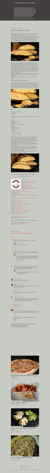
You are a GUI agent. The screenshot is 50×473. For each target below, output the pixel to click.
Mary (15, 315)
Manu (18, 243)
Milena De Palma (17, 238)
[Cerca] (38, 3)
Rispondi (15, 247)
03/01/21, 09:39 (19, 290)
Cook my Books (31, 18)
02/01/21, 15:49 (21, 250)
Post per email (17, 231)
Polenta (31, 233)
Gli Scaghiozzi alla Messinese (20, 212)
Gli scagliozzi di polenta (20, 206)
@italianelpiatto (16, 223)
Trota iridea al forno (18, 403)
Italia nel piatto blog (22, 223)
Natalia (15, 284)
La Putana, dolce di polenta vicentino (22, 191)
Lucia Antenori (16, 250)
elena (15, 265)
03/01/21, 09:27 (19, 284)
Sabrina (15, 290)
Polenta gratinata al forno (32, 181)
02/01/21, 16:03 (21, 270)
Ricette (18, 18)
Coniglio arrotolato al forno (21, 458)
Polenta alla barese (18, 208)
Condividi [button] (12, 231)
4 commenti (17, 379)
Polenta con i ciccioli (22, 193)
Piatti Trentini (27, 233)
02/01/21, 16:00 (21, 254)
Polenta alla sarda (19, 213)
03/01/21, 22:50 (21, 304)
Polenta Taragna (29, 186)
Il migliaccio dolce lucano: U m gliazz (23, 209)
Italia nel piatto (16, 233)
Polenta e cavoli (28, 185)
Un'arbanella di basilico (18, 279)
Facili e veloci (24, 18)
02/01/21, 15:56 (21, 243)
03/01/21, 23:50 (19, 309)
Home (15, 18)
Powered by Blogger (25, 466)
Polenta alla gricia (17, 202)
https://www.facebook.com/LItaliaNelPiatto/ (22, 216)
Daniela (15, 309)
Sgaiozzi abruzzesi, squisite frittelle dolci (23, 203)
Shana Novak (28, 468)
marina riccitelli (16, 297)
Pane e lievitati (21, 233)
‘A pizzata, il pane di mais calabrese (22, 210)
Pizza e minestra (17, 205)
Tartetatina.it (16, 304)
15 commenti (17, 459)
